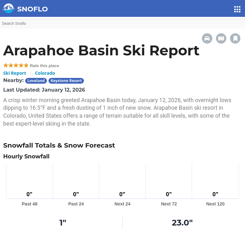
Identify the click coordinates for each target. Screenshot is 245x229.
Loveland (36, 80)
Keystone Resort (66, 80)
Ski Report (14, 73)
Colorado (45, 73)
